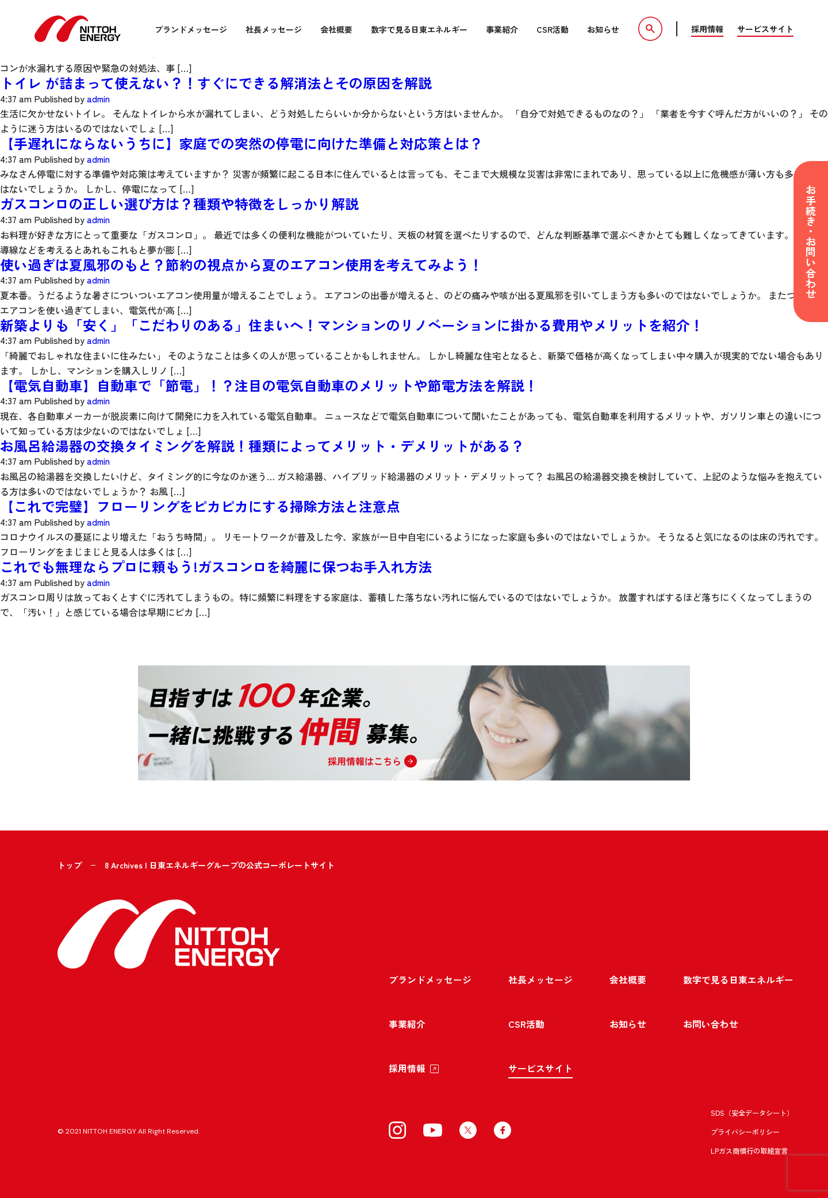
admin (99, 97)
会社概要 (335, 29)
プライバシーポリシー (745, 1126)
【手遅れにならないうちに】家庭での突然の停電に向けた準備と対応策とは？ (241, 142)
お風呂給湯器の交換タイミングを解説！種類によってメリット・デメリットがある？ (262, 441)
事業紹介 (500, 29)
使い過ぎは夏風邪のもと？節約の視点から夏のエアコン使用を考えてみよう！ (241, 261)
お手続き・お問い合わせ (810, 241)
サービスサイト (765, 29)
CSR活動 (551, 29)
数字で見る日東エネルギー (417, 29)
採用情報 (707, 29)
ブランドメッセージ (189, 29)
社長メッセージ (272, 29)
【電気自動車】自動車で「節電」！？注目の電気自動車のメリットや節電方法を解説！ (269, 381)
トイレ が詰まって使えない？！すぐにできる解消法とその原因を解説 (216, 82)
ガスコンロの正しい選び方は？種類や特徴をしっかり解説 (179, 202)
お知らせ (601, 29)
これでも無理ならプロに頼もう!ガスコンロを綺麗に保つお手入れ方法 (216, 560)
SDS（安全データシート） (752, 1107)
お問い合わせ (710, 1018)
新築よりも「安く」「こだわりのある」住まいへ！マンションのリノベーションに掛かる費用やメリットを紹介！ (352, 321)
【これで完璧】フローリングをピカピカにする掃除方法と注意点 (200, 501)
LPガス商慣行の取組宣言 (749, 1145)
